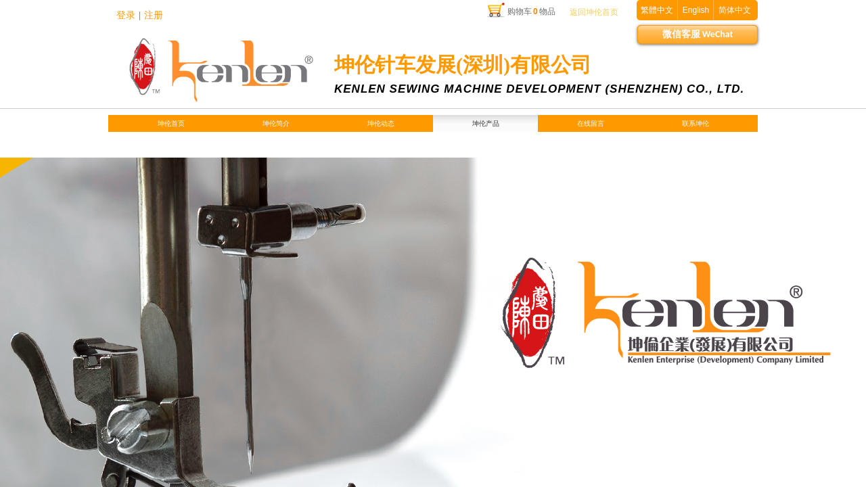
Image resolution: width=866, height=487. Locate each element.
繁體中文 (657, 10)
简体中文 (735, 10)
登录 (125, 15)
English (696, 10)
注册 (153, 15)
